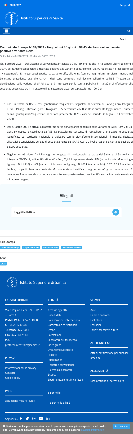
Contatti (10, 373)
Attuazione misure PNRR (20, 401)
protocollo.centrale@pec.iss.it (22, 345)
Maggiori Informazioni (92, 429)
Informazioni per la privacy (20, 368)
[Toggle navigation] (6, 31)
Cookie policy (12, 378)
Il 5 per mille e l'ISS (59, 402)
